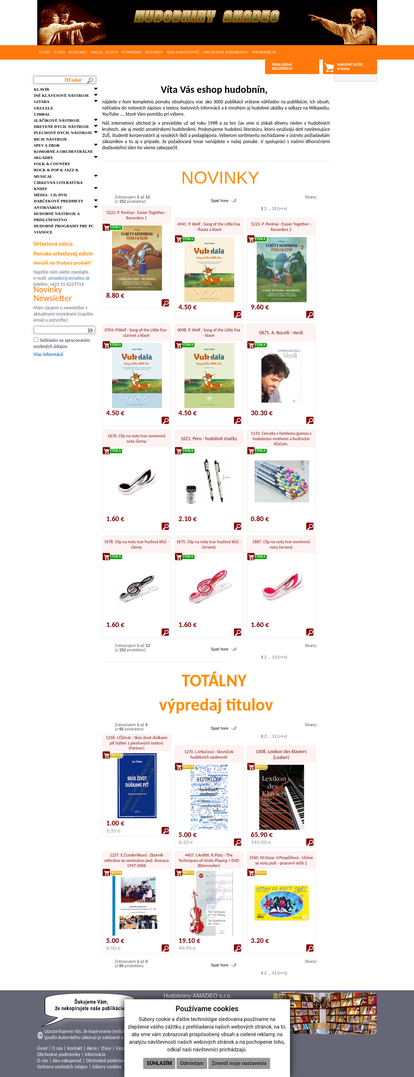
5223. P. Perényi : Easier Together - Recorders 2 (281, 227)
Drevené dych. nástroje (61, 126)
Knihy (40, 188)
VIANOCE (43, 232)
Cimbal (42, 114)
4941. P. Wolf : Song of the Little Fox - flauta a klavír (209, 227)
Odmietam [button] (192, 1063)
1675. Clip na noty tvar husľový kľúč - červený (208, 544)
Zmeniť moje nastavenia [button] (239, 1063)
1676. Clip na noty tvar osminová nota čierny (136, 438)
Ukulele (44, 108)
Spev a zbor (47, 145)
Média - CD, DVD (50, 195)
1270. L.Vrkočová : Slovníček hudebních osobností (209, 754)
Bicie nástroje (51, 139)
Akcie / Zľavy (104, 52)
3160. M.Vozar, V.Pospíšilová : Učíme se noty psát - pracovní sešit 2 (281, 860)
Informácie (264, 52)
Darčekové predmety (59, 201)
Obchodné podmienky (225, 52)
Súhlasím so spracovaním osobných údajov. (62, 343)
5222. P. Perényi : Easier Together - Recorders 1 (136, 215)
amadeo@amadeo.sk (69, 278)
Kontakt (78, 52)
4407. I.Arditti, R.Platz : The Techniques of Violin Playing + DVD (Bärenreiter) (209, 860)
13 (274, 208)
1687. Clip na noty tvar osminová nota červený (281, 544)
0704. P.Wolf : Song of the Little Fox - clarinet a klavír (136, 332)
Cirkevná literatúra (58, 182)
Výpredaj (131, 52)
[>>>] (282, 208)
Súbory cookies (106, 1067)
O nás (59, 52)
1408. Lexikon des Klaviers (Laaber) (281, 754)
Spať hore (220, 200)
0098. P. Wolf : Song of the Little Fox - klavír (209, 332)
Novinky (154, 52)
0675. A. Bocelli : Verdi (281, 333)
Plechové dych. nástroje (63, 132)
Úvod (44, 52)
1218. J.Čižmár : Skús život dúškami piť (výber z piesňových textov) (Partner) (136, 743)
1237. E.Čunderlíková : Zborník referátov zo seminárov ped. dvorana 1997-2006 (136, 860)
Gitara (42, 101)
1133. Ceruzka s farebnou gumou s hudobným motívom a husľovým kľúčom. (281, 438)
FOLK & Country (52, 164)
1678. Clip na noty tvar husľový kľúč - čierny (136, 544)
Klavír (42, 89)
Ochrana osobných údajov (62, 1067)
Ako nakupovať (182, 52)
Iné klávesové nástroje (61, 95)
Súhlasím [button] (159, 1063)
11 (274, 736)
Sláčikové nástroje (57, 120)
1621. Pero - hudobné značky (208, 438)
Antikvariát (48, 207)
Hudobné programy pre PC (64, 226)
